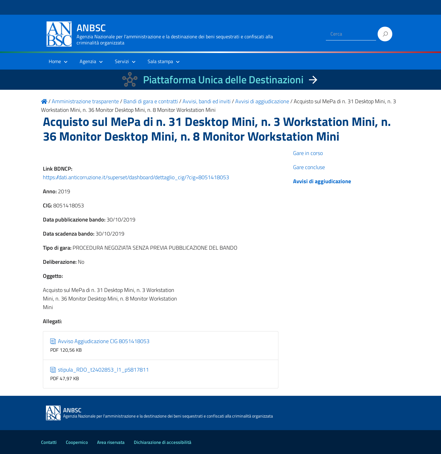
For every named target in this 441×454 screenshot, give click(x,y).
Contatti (49, 442)
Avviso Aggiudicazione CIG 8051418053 (100, 341)
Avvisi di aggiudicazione (322, 181)
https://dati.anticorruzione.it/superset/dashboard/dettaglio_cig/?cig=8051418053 (136, 177)
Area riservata (111, 442)
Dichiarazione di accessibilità (162, 442)
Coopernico (77, 442)
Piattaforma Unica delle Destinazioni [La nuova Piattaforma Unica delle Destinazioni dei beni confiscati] (223, 79)
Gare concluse (309, 167)
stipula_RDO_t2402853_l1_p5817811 (99, 369)
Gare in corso (308, 153)
